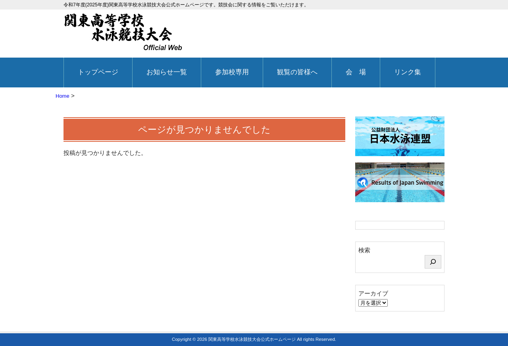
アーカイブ (373, 293)
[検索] (433, 262)
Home (62, 96)
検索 (364, 250)
